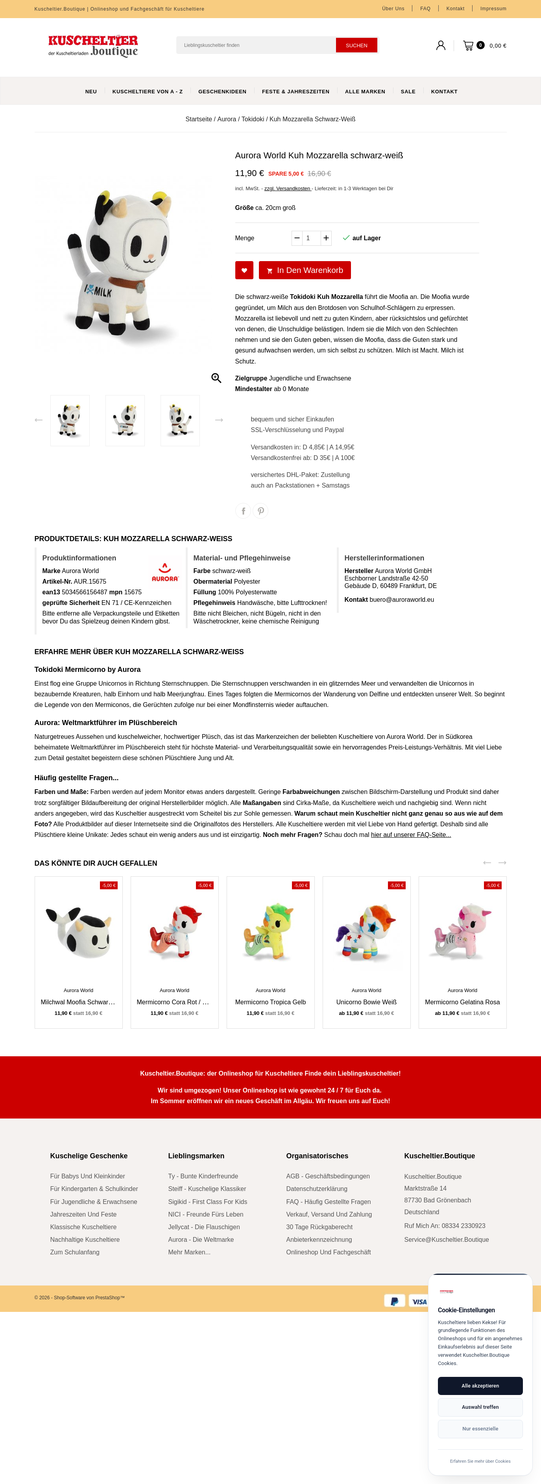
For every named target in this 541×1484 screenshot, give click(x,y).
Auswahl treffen (487, 1406)
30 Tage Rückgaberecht (319, 1227)
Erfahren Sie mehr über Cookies (453, 1460)
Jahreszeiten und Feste (83, 1214)
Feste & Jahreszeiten (295, 92)
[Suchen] (277, 45)
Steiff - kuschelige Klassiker (207, 1188)
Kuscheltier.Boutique (439, 1156)
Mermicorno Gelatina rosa (462, 1002)
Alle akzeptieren (417, 1406)
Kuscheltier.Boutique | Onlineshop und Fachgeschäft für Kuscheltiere (120, 9)
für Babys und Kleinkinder (87, 1176)
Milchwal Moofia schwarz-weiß (84, 1002)
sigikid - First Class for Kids (207, 1201)
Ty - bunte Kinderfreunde (203, 1176)
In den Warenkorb (305, 270)
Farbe (202, 571)
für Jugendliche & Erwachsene (93, 1201)
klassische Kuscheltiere (83, 1227)
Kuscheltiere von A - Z (148, 92)
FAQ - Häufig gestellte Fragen (328, 1201)
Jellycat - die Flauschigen (204, 1227)
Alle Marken (365, 92)
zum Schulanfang (75, 1252)
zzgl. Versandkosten (288, 188)
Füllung (205, 592)
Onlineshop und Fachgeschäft (328, 1252)
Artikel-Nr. (57, 581)
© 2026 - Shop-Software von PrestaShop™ (80, 1297)
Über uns (393, 8)
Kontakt (456, 8)
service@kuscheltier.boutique (446, 1239)
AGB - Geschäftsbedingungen (328, 1176)
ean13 (51, 592)
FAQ (425, 8)
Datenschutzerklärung (317, 1188)
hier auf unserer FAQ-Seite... (411, 834)
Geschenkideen (222, 92)
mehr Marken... (189, 1252)
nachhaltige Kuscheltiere (85, 1239)
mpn (115, 592)
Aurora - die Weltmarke (201, 1239)
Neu (91, 92)
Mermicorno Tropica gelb (270, 1002)
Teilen (243, 510)
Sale (408, 92)
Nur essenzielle (453, 1427)
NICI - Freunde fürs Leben (206, 1214)
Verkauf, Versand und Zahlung (329, 1214)
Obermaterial (213, 581)
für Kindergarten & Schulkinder (94, 1188)
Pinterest (260, 510)
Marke (51, 571)
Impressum (493, 8)
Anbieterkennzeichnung (319, 1239)
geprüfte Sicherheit (71, 602)
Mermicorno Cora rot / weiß (177, 1002)
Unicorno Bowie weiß (366, 1002)
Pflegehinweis (215, 602)
